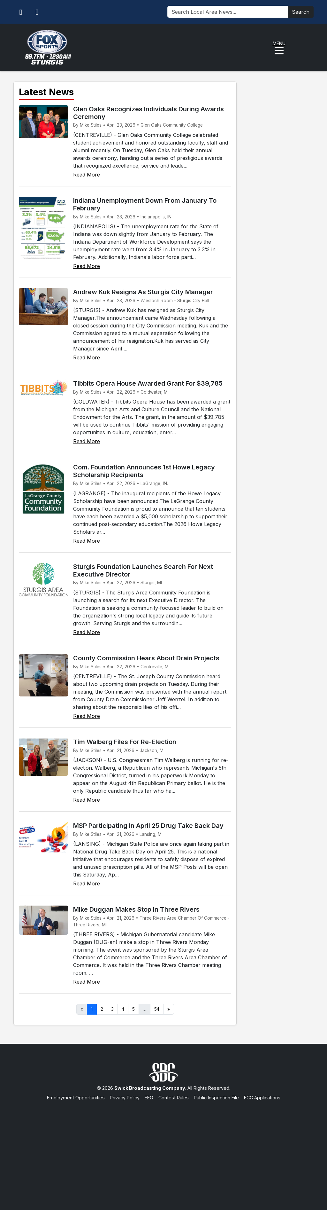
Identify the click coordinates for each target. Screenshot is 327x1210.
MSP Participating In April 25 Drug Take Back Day (148, 825)
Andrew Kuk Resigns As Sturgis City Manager (143, 292)
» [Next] (168, 1009)
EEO (149, 1097)
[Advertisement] (163, 1149)
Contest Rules (173, 1097)
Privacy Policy (125, 1097)
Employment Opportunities (76, 1097)
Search (300, 12)
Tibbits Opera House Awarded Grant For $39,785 (148, 383)
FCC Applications (262, 1097)
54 (156, 1009)
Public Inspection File (216, 1097)
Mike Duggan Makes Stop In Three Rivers (136, 909)
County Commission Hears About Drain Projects (146, 658)
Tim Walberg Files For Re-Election (124, 742)
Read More (86, 174)
